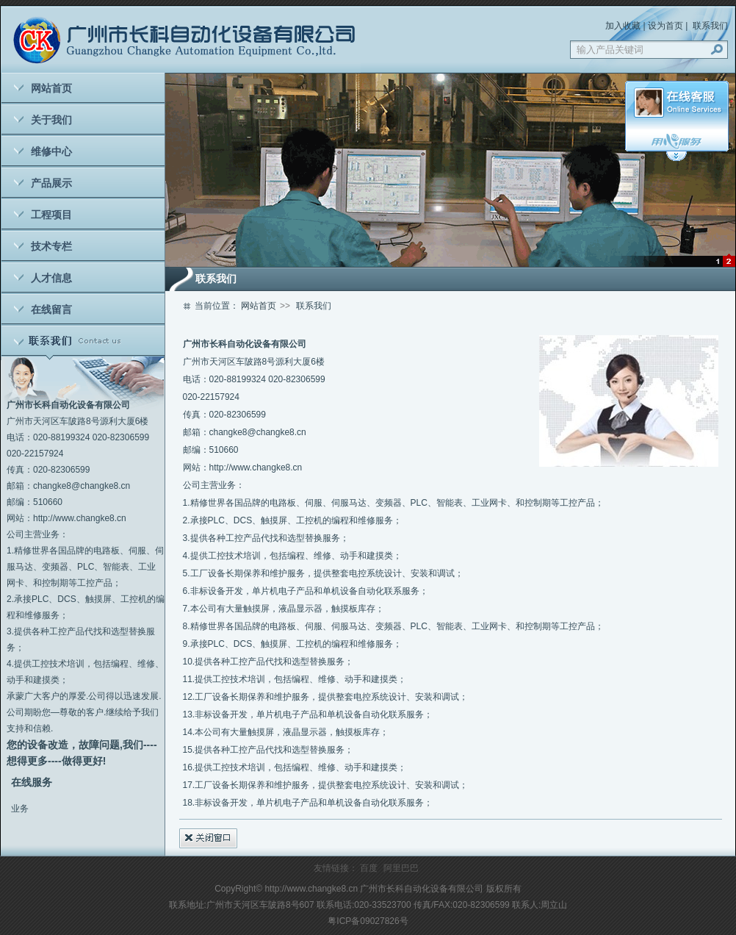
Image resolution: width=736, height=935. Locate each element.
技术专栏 (51, 246)
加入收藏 (623, 26)
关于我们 (51, 120)
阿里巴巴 (401, 868)
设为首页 (665, 26)
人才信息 (51, 278)
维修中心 (51, 151)
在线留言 (51, 309)
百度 (369, 868)
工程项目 (51, 215)
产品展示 (51, 183)
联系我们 (710, 26)
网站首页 (51, 88)
